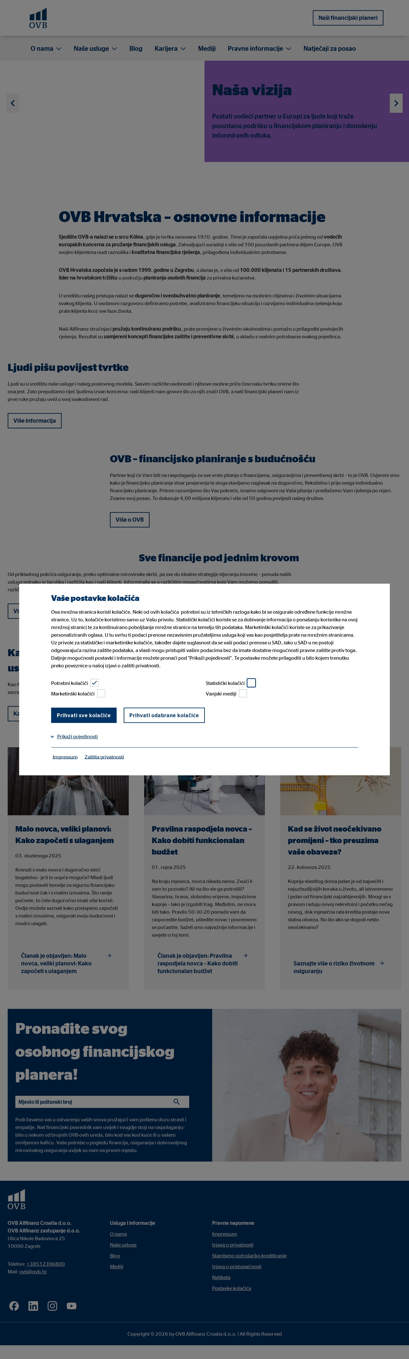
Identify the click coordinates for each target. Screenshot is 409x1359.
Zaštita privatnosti (104, 756)
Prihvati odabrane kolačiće (164, 715)
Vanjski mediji (226, 693)
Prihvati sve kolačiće (84, 715)
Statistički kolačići (230, 683)
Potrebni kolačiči (74, 683)
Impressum (65, 756)
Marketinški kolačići (78, 693)
